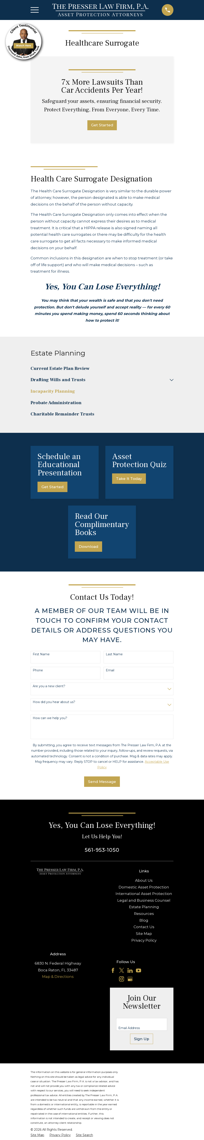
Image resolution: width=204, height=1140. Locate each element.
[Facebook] (113, 970)
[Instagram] (121, 979)
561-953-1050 (102, 850)
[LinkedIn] (130, 970)
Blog (143, 920)
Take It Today (129, 478)
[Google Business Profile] (130, 979)
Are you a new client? (49, 686)
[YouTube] (138, 970)
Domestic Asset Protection (144, 887)
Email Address (129, 1028)
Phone (38, 670)
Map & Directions (58, 976)
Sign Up (141, 1039)
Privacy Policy (144, 940)
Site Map (144, 933)
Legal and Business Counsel (143, 900)
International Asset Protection (144, 893)
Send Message (102, 781)
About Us (144, 880)
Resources (144, 913)
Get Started (102, 125)
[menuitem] (102, 368)
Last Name (114, 654)
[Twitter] (121, 970)
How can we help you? (50, 718)
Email (110, 670)
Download (88, 546)
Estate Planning (144, 907)
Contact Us (144, 927)
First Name (41, 654)
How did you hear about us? (54, 702)
